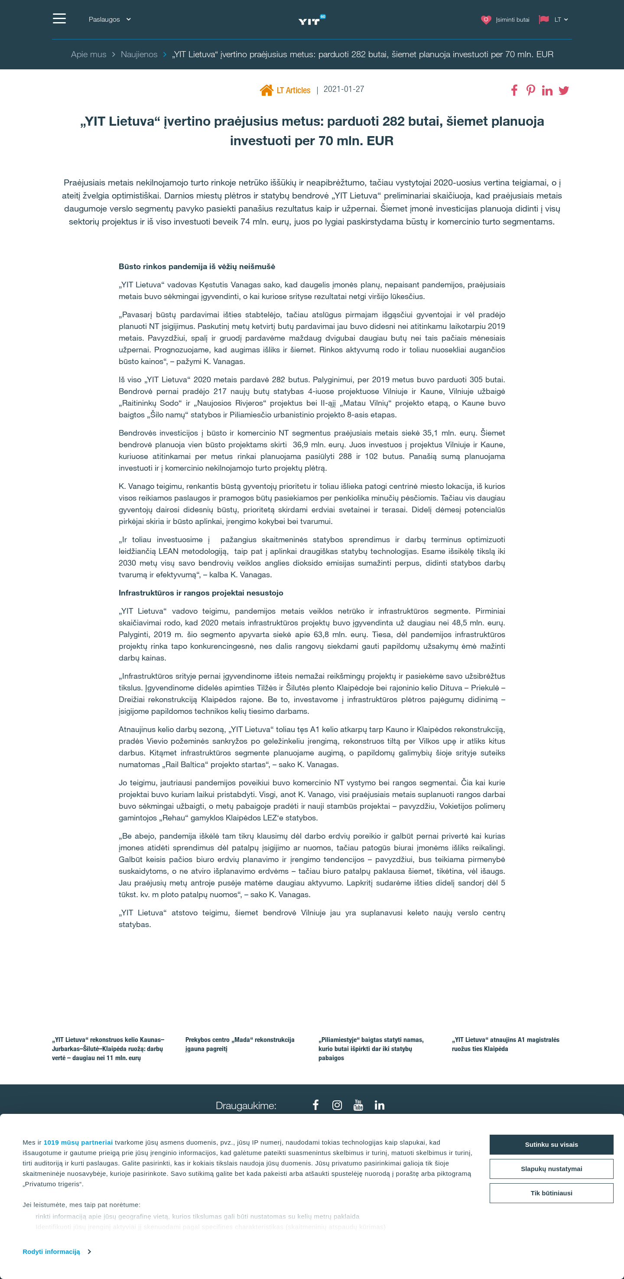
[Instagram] (337, 1105)
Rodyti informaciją (51, 1251)
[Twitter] (563, 91)
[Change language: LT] (555, 19)
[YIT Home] (312, 19)
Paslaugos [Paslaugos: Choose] (109, 19)
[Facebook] (514, 91)
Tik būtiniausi (551, 1193)
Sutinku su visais (551, 1144)
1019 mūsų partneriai (78, 1142)
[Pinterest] (530, 91)
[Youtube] (358, 1105)
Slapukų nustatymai (551, 1168)
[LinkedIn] (547, 91)
